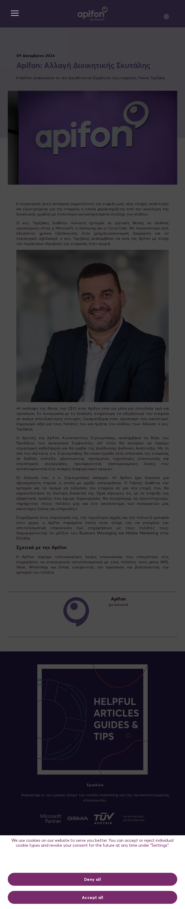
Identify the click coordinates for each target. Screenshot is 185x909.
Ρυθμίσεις (92, 861)
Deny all (92, 879)
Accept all (92, 897)
